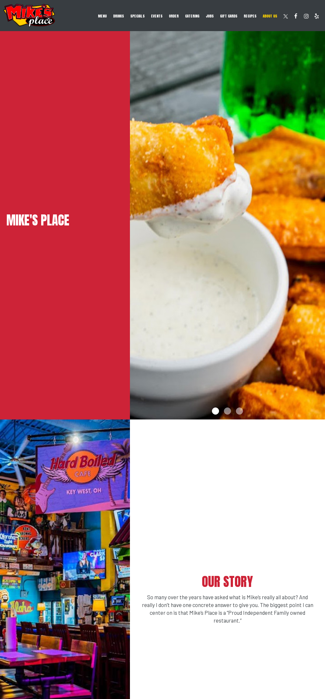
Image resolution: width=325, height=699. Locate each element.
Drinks (118, 16)
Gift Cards (228, 16)
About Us (270, 16)
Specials (137, 16)
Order (174, 16)
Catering (192, 16)
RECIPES (250, 16)
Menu (102, 16)
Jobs (210, 16)
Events (156, 16)
